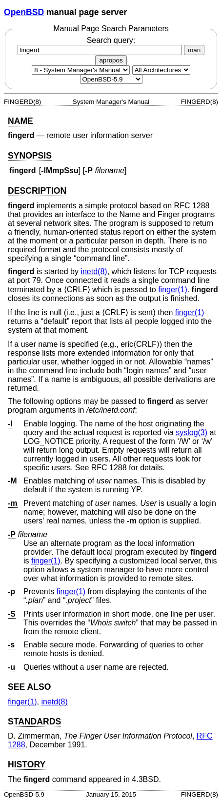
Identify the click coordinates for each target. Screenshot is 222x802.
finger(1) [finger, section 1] (172, 289)
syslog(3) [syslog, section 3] (191, 432)
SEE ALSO (29, 687)
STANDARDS (34, 721)
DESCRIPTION (37, 191)
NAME (20, 121)
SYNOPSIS (30, 155)
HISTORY (26, 764)
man (194, 50)
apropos (110, 60)
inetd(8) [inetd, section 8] (94, 271)
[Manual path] (111, 79)
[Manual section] (81, 70)
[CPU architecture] (161, 70)
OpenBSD (24, 12)
